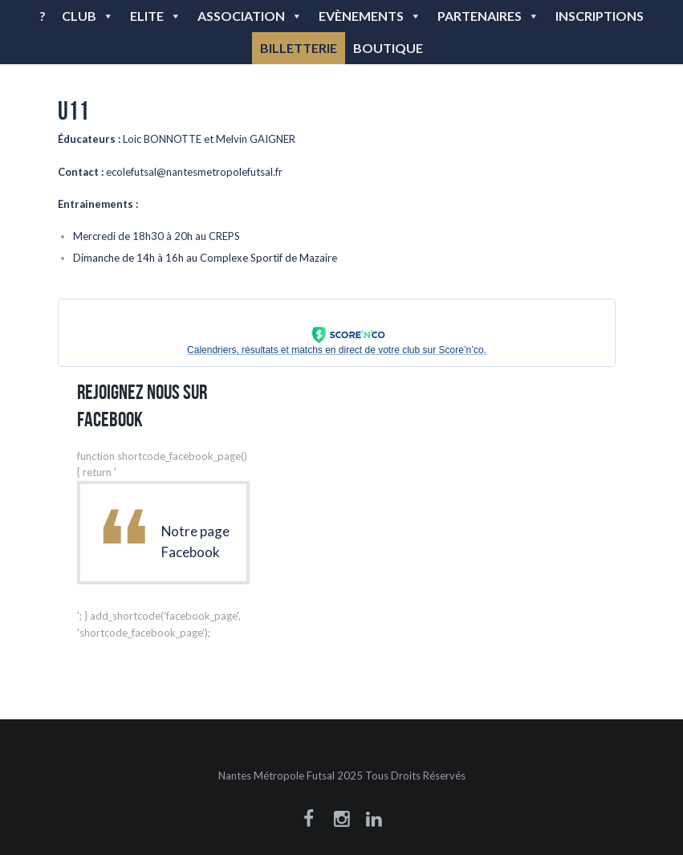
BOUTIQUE (388, 47)
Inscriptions (599, 15)
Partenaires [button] (488, 15)
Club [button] (88, 15)
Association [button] (250, 15)
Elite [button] (155, 15)
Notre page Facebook (195, 541)
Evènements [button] (370, 15)
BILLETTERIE (298, 47)
